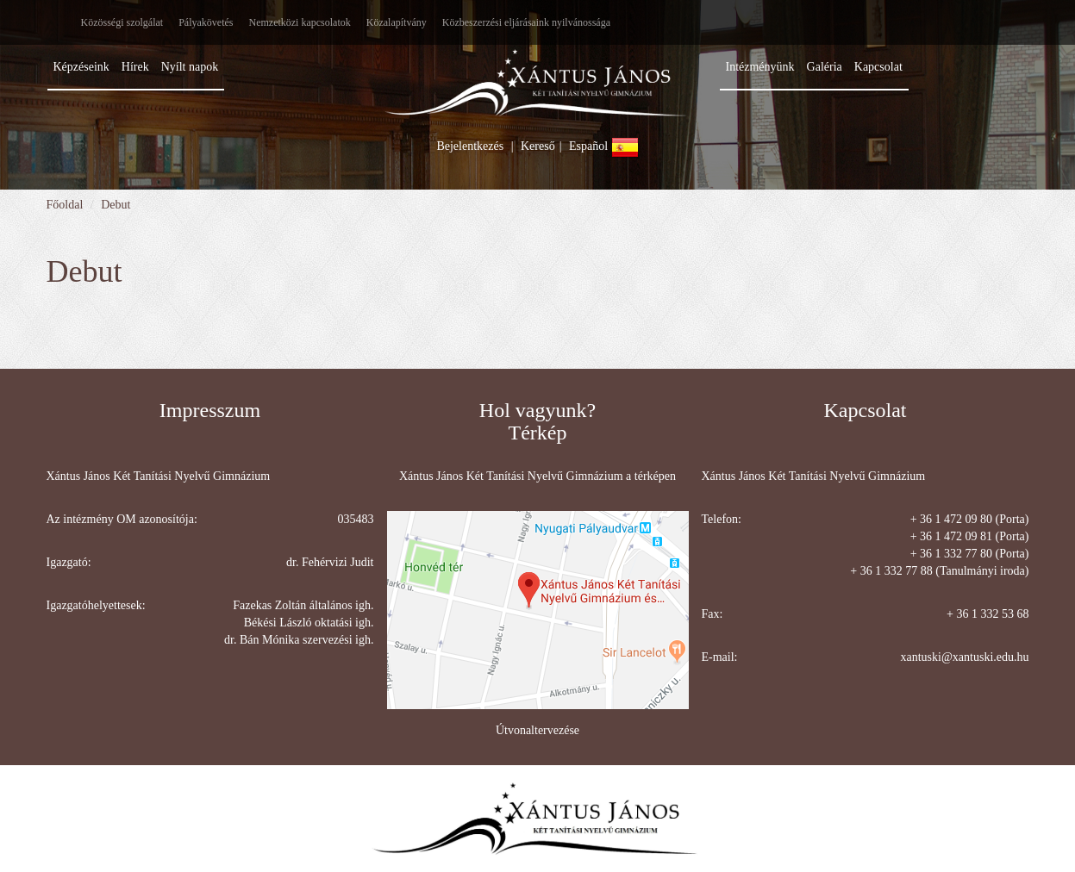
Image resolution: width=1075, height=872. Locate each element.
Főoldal (65, 204)
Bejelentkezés (469, 146)
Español (604, 146)
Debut (115, 204)
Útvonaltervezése (537, 730)
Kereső (538, 146)
